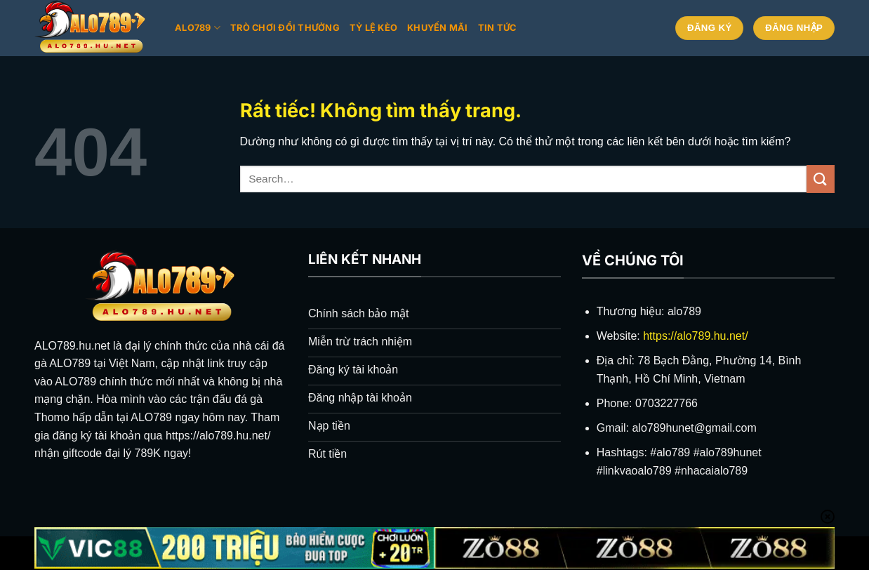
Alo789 (197, 27)
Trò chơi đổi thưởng (285, 27)
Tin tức (497, 27)
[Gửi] (821, 178)
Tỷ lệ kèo (373, 27)
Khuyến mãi (437, 27)
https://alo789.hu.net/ (695, 336)
